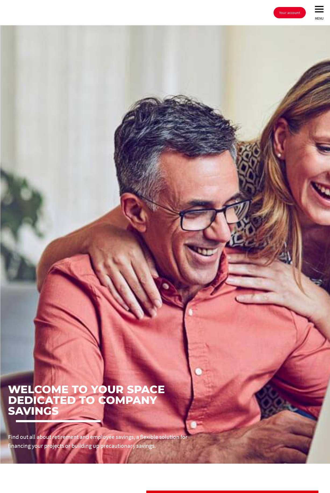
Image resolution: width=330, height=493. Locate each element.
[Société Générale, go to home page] (79, 13)
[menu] (319, 9)
